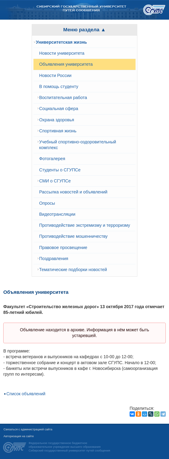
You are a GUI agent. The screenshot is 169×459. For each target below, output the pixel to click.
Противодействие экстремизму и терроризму (84, 225)
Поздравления (53, 258)
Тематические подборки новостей (73, 269)
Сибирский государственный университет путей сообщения (81, 8)
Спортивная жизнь (57, 130)
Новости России (55, 75)
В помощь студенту (58, 86)
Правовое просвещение (63, 247)
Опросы (47, 203)
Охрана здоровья (56, 119)
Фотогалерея (52, 158)
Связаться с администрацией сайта (28, 429)
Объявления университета (66, 64)
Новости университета (61, 53)
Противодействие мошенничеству (73, 236)
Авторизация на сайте (19, 436)
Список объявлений (25, 394)
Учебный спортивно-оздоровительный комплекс (77, 144)
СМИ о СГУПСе (55, 180)
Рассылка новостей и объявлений (73, 191)
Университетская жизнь (61, 42)
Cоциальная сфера (58, 108)
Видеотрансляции (57, 214)
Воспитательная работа (63, 97)
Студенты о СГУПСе (60, 169)
